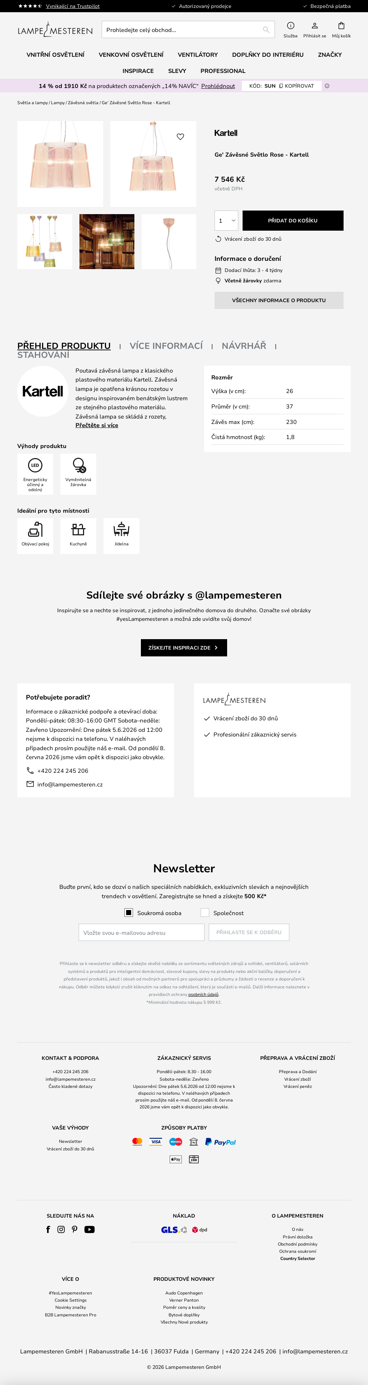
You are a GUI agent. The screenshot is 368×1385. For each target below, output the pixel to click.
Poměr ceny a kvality (184, 1307)
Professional (223, 71)
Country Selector (297, 1258)
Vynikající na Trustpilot (73, 6)
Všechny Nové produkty (184, 1322)
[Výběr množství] (226, 221)
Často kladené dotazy (70, 1086)
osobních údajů (203, 994)
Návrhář (244, 346)
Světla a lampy (32, 102)
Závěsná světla (83, 102)
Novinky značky (70, 1307)
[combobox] (188, 29)
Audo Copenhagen (184, 1293)
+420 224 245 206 (62, 770)
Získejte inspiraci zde (179, 647)
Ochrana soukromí (297, 1251)
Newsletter (70, 1141)
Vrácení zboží (297, 1079)
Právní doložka (298, 1236)
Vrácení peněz (298, 1086)
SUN (281, 85)
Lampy (58, 102)
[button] (44, 241)
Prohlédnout (218, 85)
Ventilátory (198, 55)
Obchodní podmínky (297, 1244)
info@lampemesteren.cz (70, 784)
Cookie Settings (71, 1300)
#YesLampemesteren (70, 1293)
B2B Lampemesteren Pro (70, 1314)
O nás (297, 1229)
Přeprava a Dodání (298, 1071)
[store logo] (55, 29)
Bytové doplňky (184, 1314)
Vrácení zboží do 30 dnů (70, 1148)
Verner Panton (184, 1300)
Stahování (43, 355)
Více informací (166, 346)
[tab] (69, 346)
